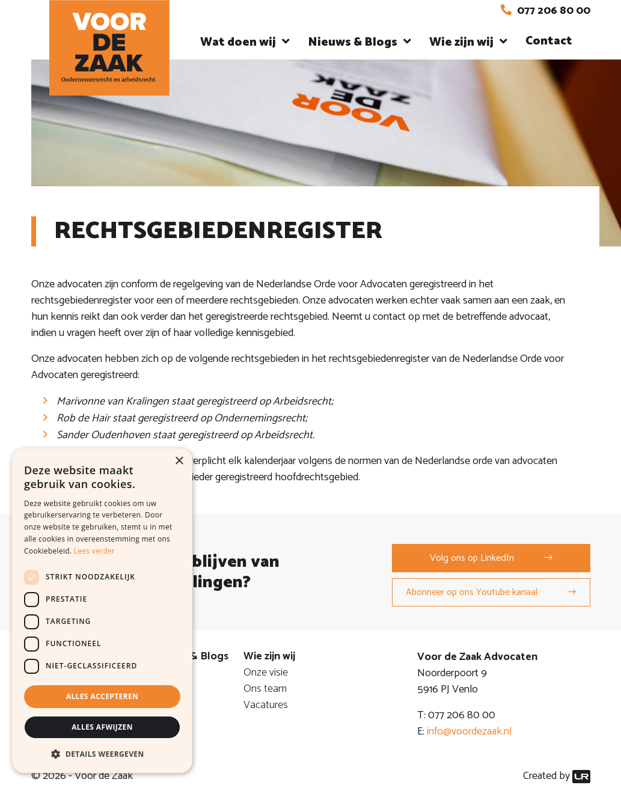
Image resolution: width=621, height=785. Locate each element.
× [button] (178, 461)
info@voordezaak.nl (469, 731)
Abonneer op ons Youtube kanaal (471, 592)
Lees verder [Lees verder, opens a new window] (94, 551)
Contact (548, 41)
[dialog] (102, 610)
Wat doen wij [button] (238, 42)
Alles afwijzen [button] (102, 727)
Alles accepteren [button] (102, 696)
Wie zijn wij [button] (461, 42)
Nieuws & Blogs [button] (352, 42)
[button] (102, 754)
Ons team (265, 689)
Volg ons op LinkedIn (472, 558)
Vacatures (265, 705)
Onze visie (265, 673)
